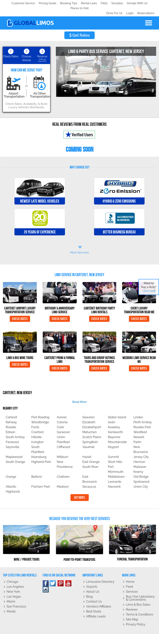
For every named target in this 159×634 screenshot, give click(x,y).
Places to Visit (83, 3)
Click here (148, 291)
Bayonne (114, 427)
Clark (60, 417)
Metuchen (89, 422)
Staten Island (117, 407)
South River (90, 457)
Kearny (138, 462)
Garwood (63, 422)
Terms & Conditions (139, 604)
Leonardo (114, 472)
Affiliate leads (96, 606)
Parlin (137, 432)
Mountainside (117, 432)
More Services (79, 239)
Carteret (11, 407)
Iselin (111, 412)
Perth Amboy (142, 412)
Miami (11, 591)
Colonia (62, 412)
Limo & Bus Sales (138, 594)
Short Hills (115, 452)
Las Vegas (14, 586)
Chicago (12, 572)
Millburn (62, 447)
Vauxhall (88, 437)
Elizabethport (91, 417)
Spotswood (141, 472)
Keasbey (114, 417)
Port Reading (40, 407)
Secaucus (89, 477)
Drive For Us (113, 3)
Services (132, 582)
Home (130, 572)
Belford (36, 467)
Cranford (37, 422)
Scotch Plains (91, 427)
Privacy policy (135, 614)
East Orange (90, 452)
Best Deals (93, 601)
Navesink (114, 477)
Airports (91, 577)
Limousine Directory (100, 572)
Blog (89, 586)
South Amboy (15, 427)
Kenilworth (115, 422)
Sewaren (88, 407)
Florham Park (40, 477)
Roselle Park (142, 417)
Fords (35, 417)
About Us (92, 582)
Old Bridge (141, 467)
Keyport (113, 437)
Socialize (38, 3)
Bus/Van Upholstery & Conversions (140, 588)
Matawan (139, 457)
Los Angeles (15, 577)
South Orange (15, 452)
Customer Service (16, 3)
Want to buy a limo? (148, 287)
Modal (11, 601)
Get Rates (79, 25)
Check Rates (20, 309)
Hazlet (86, 447)
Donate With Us (59, 3)
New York (13, 582)
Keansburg (38, 447)
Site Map (132, 609)
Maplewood (14, 447)
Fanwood (12, 432)
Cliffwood (63, 437)
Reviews (131, 599)
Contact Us (94, 591)
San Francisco (16, 596)
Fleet (129, 577)
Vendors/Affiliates (98, 596)
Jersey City (141, 447)
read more (79, 392)
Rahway (11, 412)
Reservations (145, 3)
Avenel (61, 407)
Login (129, 3)
